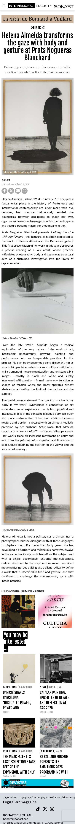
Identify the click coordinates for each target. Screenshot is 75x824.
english (44, 5)
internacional (21, 5)
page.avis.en (10, 797)
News (43, 687)
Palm (59, 751)
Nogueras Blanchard (32, 590)
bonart (5, 179)
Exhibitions (38, 27)
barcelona (7, 184)
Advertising (68, 797)
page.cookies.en (50, 797)
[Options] (3, 6)
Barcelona (25, 687)
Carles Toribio (46, 712)
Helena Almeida (10, 590)
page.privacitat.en (29, 797)
